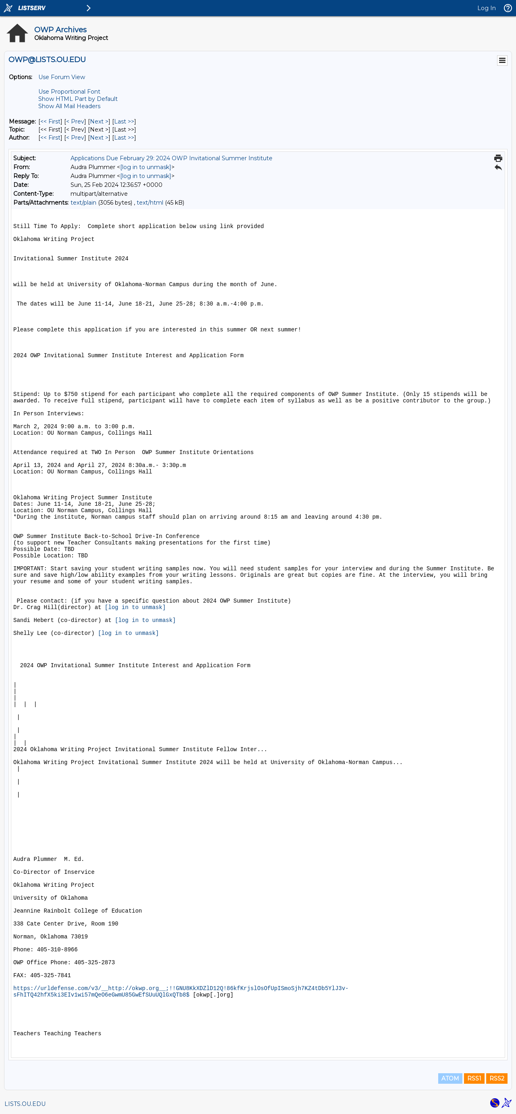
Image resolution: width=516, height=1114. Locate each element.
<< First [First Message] (50, 121)
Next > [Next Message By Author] (99, 137)
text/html (150, 202)
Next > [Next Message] (99, 121)
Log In (486, 8)
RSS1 (474, 1078)
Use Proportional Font (69, 91)
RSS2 (496, 1078)
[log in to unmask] (145, 167)
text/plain (83, 202)
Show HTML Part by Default (78, 99)
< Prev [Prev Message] (75, 121)
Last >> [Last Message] (124, 121)
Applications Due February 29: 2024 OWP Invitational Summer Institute (172, 158)
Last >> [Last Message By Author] (124, 137)
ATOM (450, 1078)
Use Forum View (61, 77)
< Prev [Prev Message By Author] (75, 137)
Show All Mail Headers (69, 106)
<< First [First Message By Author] (50, 137)
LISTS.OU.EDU (25, 1104)
